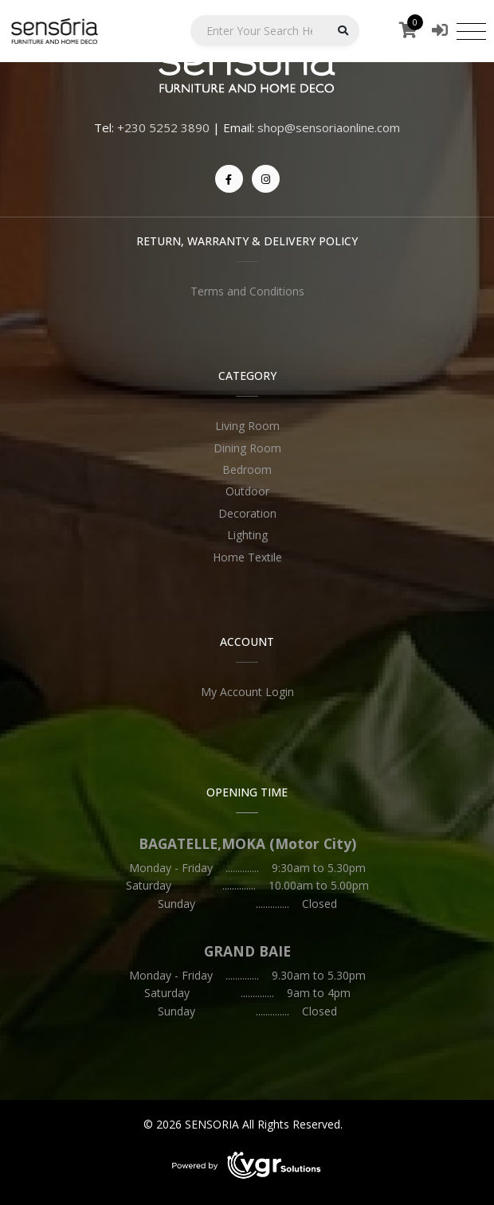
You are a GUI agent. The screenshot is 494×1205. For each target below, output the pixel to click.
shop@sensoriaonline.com (328, 127)
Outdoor (247, 491)
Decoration (247, 513)
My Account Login (247, 691)
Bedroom (247, 469)
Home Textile (247, 557)
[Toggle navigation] (471, 31)
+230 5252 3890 (163, 127)
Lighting (247, 534)
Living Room (247, 425)
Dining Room (247, 448)
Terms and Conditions (247, 291)
